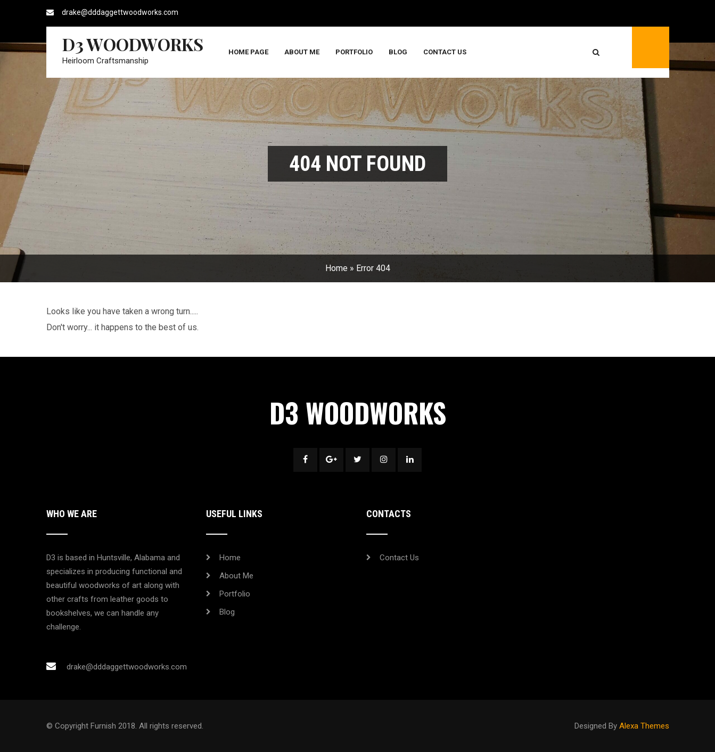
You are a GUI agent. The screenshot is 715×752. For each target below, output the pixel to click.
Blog (398, 52)
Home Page (248, 52)
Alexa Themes (644, 726)
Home (336, 268)
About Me (301, 52)
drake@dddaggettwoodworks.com (120, 12)
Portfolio (354, 52)
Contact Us (444, 52)
